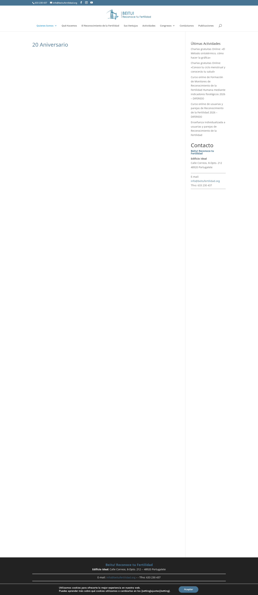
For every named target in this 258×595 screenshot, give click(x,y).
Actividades (148, 26)
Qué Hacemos (69, 26)
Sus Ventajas (131, 26)
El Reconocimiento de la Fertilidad (100, 26)
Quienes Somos (45, 26)
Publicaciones (206, 26)
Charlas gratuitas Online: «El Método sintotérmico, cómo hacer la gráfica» (208, 53)
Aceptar (188, 589)
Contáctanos (187, 26)
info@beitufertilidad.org (205, 181)
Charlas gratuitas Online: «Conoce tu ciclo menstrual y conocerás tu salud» (208, 67)
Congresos (165, 26)
